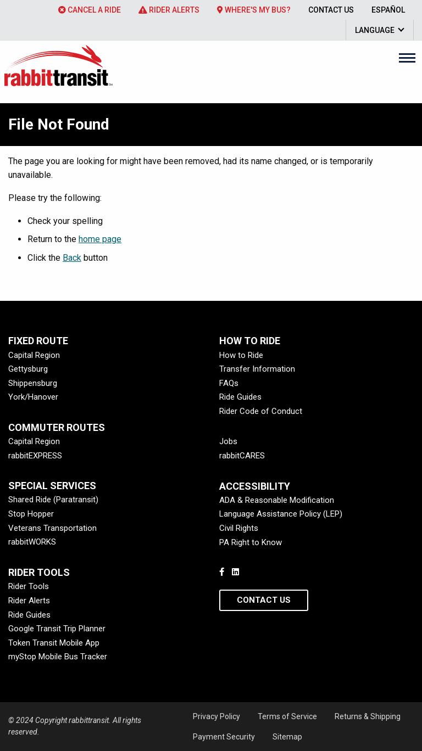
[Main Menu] (407, 57)
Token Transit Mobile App (53, 643)
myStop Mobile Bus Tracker (57, 657)
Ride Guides (240, 397)
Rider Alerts (168, 9)
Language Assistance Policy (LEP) (280, 514)
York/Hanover (33, 397)
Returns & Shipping (368, 716)
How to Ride (241, 355)
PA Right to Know (250, 542)
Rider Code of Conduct (260, 411)
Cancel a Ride (89, 9)
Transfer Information (257, 369)
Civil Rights (238, 528)
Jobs (228, 441)
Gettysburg (28, 369)
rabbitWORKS (32, 542)
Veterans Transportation (52, 528)
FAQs (228, 383)
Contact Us (331, 9)
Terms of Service (287, 716)
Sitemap (287, 736)
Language (375, 30)
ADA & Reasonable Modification (276, 500)
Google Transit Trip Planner (57, 629)
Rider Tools (28, 586)
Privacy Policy (216, 716)
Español (388, 9)
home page (100, 239)
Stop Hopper (31, 514)
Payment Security (224, 736)
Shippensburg (32, 383)
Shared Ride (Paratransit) (53, 500)
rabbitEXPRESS (35, 456)
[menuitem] (89, 10)
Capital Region (34, 355)
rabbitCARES (242, 456)
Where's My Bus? (254, 9)
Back (72, 258)
